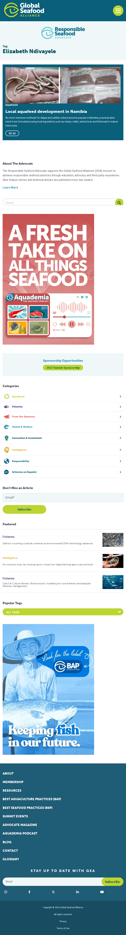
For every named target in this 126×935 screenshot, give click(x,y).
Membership (13, 782)
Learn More (10, 187)
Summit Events (15, 816)
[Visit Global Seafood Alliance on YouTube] (110, 892)
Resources (12, 790)
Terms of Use (63, 928)
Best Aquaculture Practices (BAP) (32, 799)
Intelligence (10, 558)
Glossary (11, 859)
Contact (10, 851)
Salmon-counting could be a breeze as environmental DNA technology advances (48, 543)
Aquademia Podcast (20, 833)
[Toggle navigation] (118, 10)
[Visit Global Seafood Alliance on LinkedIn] (86, 892)
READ (12, 133)
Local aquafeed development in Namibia (46, 111)
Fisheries (8, 536)
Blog (7, 842)
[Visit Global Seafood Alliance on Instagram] (15, 892)
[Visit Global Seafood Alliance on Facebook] (38, 892)
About (8, 773)
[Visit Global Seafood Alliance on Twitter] (62, 892)
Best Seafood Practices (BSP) (27, 808)
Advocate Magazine (20, 825)
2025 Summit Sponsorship (63, 368)
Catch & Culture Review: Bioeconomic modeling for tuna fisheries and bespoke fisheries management (47, 585)
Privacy (63, 921)
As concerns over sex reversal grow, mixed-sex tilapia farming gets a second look (48, 564)
